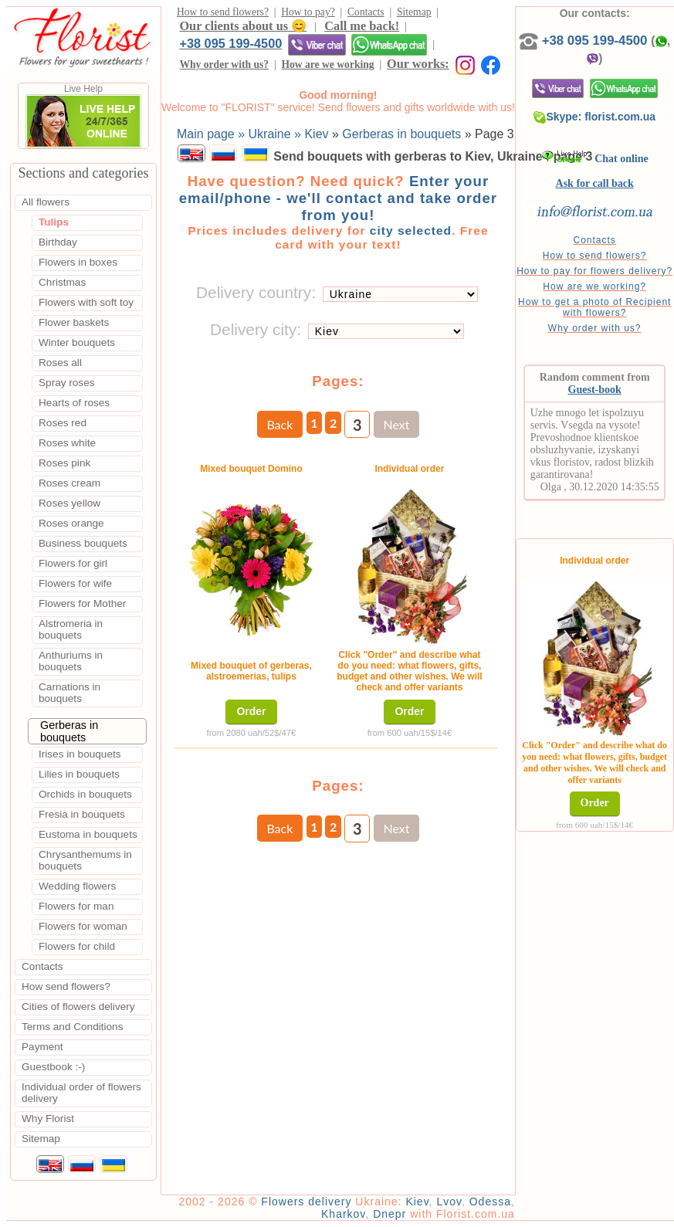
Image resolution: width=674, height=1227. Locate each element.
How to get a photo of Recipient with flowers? (594, 307)
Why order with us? (224, 64)
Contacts (365, 12)
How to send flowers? (223, 12)
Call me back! (361, 26)
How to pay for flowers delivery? (594, 271)
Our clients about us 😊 (243, 26)
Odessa (490, 1201)
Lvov (449, 1201)
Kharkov (343, 1214)
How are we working (327, 64)
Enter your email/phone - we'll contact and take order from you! (338, 198)
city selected (411, 230)
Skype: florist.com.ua (594, 116)
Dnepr (389, 1214)
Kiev (416, 1201)
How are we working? (594, 286)
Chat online (595, 158)
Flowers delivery (306, 1201)
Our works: (418, 63)
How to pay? (307, 12)
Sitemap (414, 12)
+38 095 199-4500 (230, 43)
